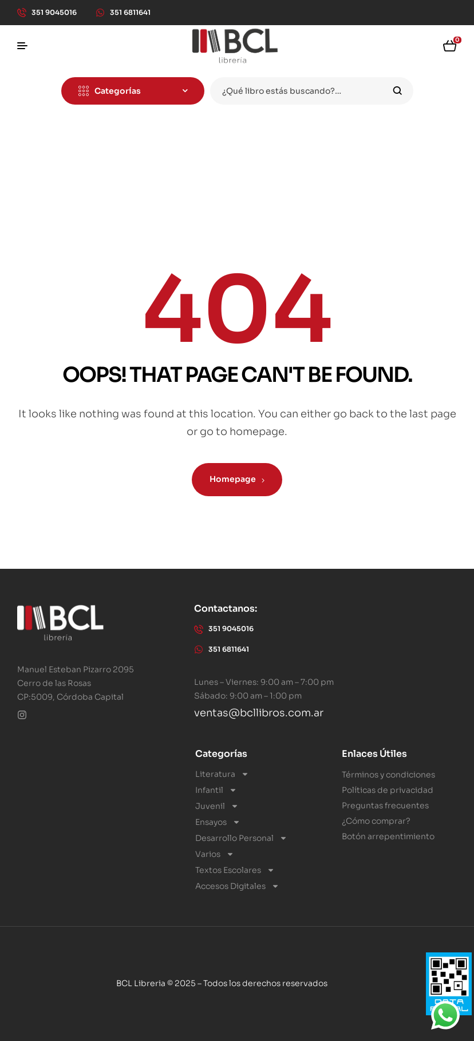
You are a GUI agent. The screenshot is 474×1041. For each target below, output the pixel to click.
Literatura (222, 774)
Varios (214, 854)
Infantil (216, 790)
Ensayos (217, 822)
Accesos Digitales (237, 886)
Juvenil (217, 806)
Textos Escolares (235, 870)
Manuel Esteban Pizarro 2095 (75, 669)
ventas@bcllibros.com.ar (258, 713)
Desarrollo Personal (241, 838)
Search (397, 91)
